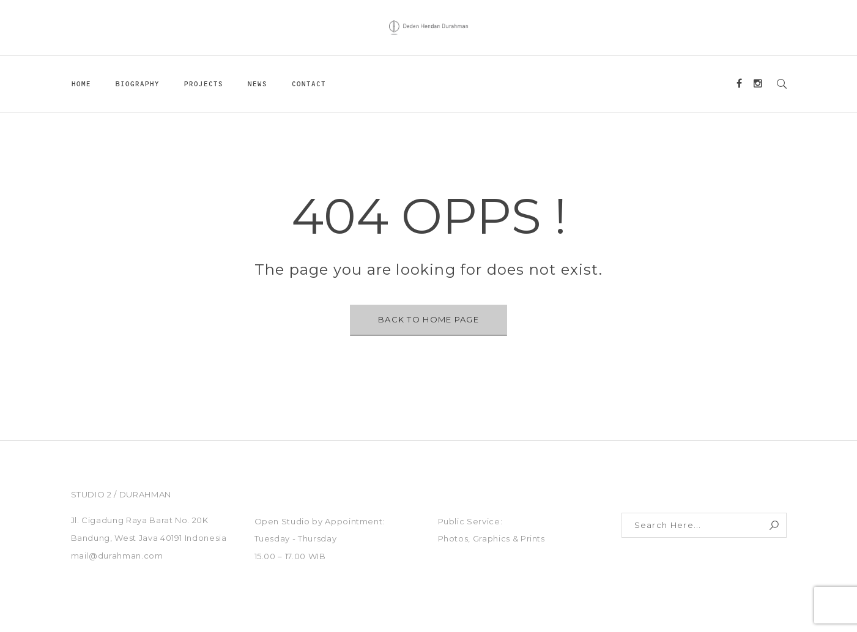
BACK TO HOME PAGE (428, 319)
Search (774, 525)
